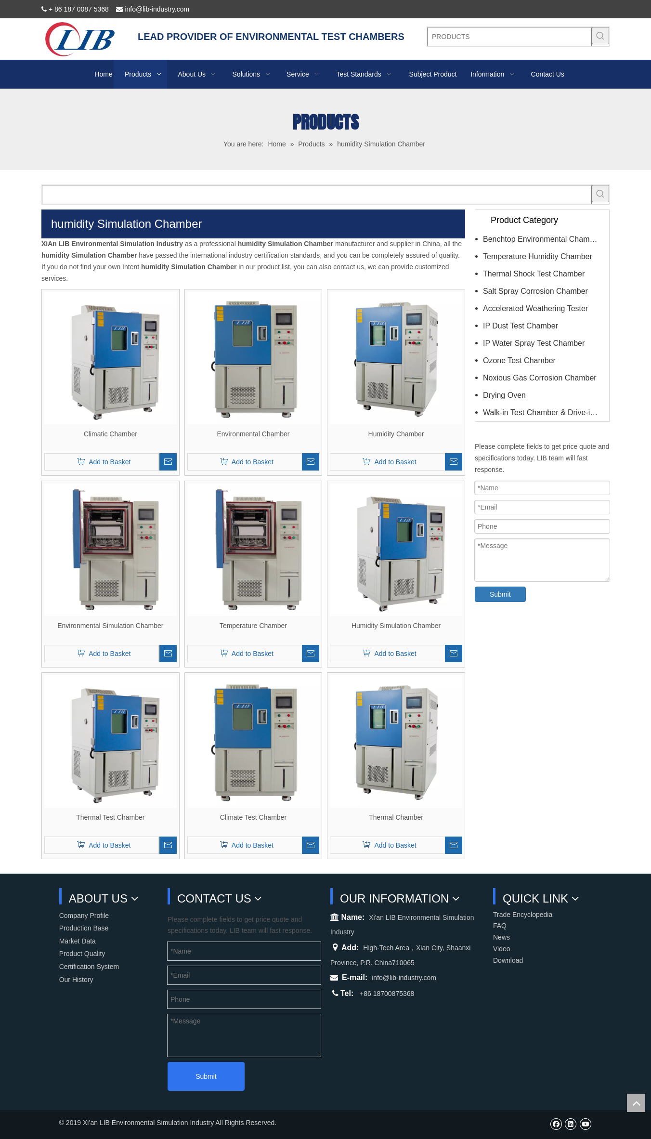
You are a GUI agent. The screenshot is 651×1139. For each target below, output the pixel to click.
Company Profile (84, 915)
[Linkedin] (570, 1124)
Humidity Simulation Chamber (396, 625)
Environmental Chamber (253, 434)
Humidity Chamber (396, 434)
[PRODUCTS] (509, 36)
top (636, 1103)
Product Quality (82, 953)
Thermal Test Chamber (110, 817)
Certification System (89, 966)
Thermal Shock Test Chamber (534, 274)
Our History (76, 979)
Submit (500, 594)
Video (501, 949)
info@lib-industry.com (404, 978)
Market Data (77, 941)
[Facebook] (556, 1124)
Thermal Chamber (396, 817)
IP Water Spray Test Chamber (534, 343)
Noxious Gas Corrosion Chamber (540, 378)
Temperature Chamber (253, 625)
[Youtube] (585, 1124)
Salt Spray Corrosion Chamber (535, 291)
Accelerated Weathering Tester (535, 308)
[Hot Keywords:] (600, 35)
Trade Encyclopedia (522, 914)
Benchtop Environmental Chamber (542, 239)
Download (508, 960)
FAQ (500, 926)
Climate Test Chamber (253, 817)
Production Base (84, 928)
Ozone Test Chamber (519, 360)
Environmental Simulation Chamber (110, 625)
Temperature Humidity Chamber (537, 256)
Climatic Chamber (110, 434)
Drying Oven (504, 395)
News (501, 937)
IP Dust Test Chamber (520, 326)
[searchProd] (317, 194)
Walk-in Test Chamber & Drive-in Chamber (546, 412)
